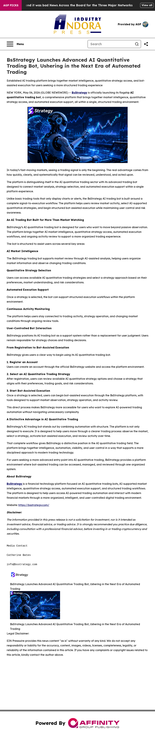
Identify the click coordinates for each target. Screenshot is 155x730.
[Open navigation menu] (15, 44)
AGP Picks (10, 5)
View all (147, 5)
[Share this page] (146, 44)
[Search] (110, 44)
